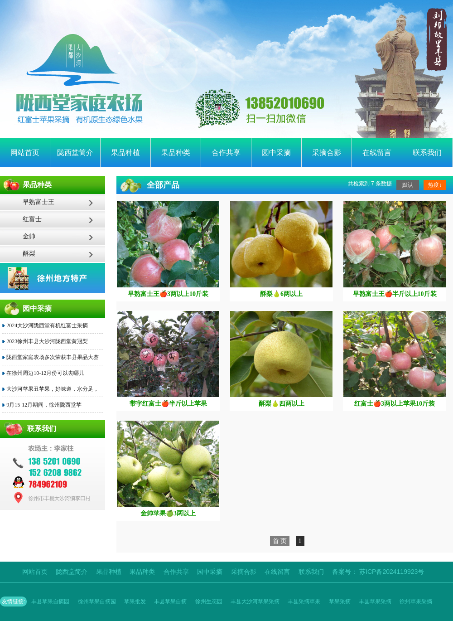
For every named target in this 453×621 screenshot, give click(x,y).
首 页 (280, 541)
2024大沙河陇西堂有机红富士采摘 (47, 325)
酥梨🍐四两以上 (281, 403)
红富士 (32, 219)
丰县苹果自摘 (170, 601)
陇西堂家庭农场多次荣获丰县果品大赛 (52, 357)
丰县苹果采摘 (375, 601)
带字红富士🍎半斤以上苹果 (168, 403)
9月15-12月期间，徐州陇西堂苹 (44, 405)
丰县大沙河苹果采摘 (255, 601)
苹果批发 (135, 601)
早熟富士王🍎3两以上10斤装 (168, 294)
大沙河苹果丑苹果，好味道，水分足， (52, 389)
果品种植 (125, 152)
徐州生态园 (208, 601)
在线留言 (376, 152)
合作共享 (226, 152)
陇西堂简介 (75, 152)
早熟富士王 (38, 202)
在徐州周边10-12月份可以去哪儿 (45, 373)
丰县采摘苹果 (304, 601)
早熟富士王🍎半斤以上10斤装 (395, 294)
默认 (407, 185)
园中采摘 (276, 152)
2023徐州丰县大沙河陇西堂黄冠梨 (47, 341)
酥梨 (29, 253)
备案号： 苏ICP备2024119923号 (378, 571)
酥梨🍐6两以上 (281, 294)
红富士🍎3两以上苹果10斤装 (394, 403)
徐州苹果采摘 (416, 601)
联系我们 (427, 152)
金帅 (29, 236)
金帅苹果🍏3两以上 (168, 513)
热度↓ (435, 185)
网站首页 (24, 152)
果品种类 (175, 152)
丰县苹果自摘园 (50, 601)
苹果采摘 (340, 601)
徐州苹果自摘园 (97, 601)
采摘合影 (326, 152)
